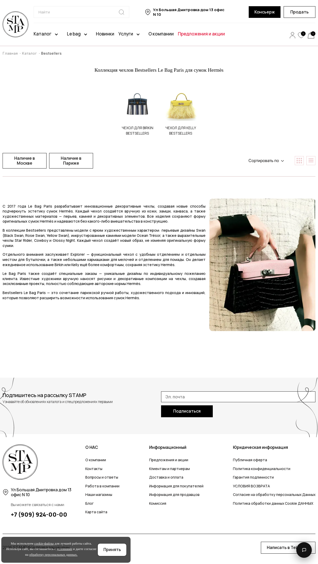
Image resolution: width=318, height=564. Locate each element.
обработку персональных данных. (53, 554)
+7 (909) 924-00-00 (39, 514)
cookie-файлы (44, 543)
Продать (299, 12)
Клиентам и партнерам (169, 468)
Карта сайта (96, 511)
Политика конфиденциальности (261, 468)
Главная (11, 53)
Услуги (125, 33)
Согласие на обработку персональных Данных (273, 494)
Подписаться (187, 411)
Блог (89, 503)
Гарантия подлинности (252, 477)
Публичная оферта (249, 459)
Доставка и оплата (166, 477)
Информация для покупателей (176, 486)
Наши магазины (98, 494)
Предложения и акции (201, 33)
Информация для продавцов (174, 494)
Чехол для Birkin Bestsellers (137, 130)
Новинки (105, 33)
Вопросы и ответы (101, 477)
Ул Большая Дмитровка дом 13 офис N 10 (188, 12)
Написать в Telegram (288, 547)
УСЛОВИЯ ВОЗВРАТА (250, 486)
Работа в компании (102, 486)
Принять (112, 549)
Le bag (74, 33)
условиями (64, 549)
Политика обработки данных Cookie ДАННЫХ (272, 503)
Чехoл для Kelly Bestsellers (180, 130)
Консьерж (264, 12)
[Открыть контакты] (304, 550)
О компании (161, 33)
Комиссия (157, 503)
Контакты (93, 468)
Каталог (42, 33)
